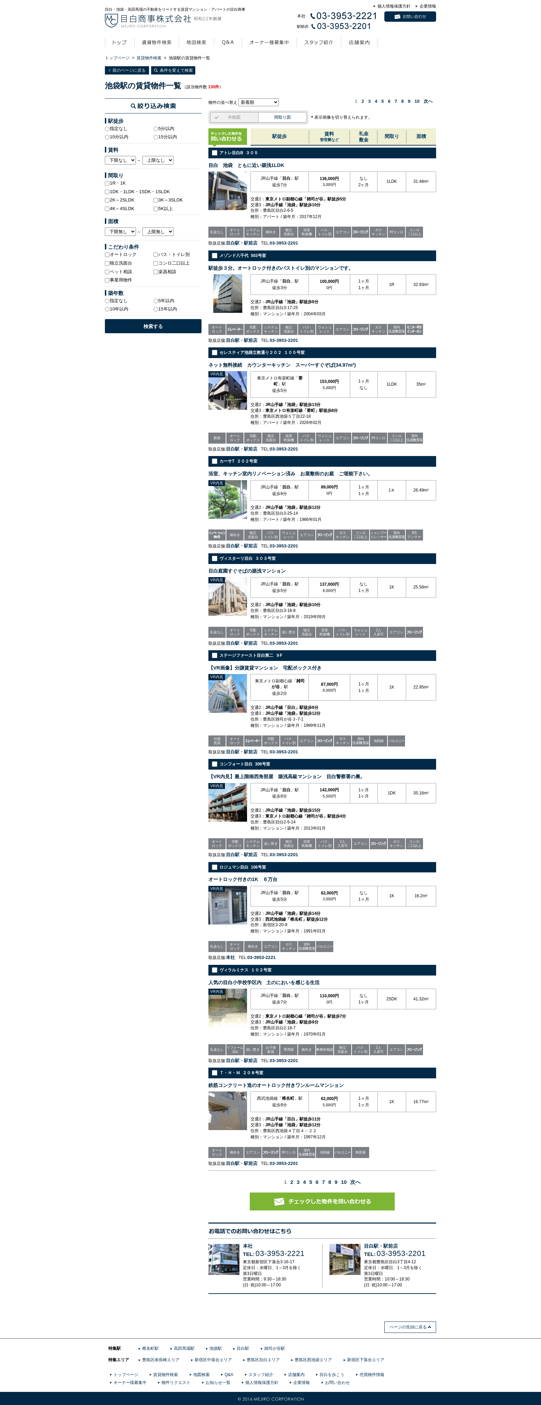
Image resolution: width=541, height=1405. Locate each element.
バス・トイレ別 (172, 254)
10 (417, 101)
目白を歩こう (331, 1374)
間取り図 (282, 117)
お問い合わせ (337, 1382)
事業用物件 (118, 280)
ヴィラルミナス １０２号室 (245, 970)
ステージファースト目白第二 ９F (250, 655)
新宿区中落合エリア (213, 1359)
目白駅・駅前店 (381, 1246)
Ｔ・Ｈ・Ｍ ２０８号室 (241, 1072)
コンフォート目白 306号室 (244, 764)
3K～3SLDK (168, 199)
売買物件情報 (372, 1374)
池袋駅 (215, 1348)
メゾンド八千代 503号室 (242, 255)
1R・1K (115, 183)
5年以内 (164, 300)
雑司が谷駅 (274, 1348)
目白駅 (243, 1348)
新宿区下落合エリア (365, 1359)
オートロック (121, 254)
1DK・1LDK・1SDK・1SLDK (137, 191)
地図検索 (201, 1374)
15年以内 (165, 308)
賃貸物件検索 (149, 58)
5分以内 (164, 128)
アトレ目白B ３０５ (238, 152)
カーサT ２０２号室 (238, 461)
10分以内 (116, 136)
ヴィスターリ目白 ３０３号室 (247, 558)
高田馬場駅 (184, 1348)
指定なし (116, 128)
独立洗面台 (118, 263)
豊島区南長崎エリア (160, 1359)
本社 (248, 1246)
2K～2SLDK (119, 199)
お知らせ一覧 (218, 1382)
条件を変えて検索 (176, 70)
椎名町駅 (150, 1348)
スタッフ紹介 (260, 1374)
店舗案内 (296, 1374)
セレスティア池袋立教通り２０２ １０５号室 (262, 352)
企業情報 (428, 6)
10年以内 (116, 308)
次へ (428, 101)
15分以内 (165, 136)
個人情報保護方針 (394, 6)
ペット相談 (118, 271)
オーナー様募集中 (130, 1382)
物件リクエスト (175, 1382)
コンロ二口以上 (172, 263)
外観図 (234, 117)
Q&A (229, 1374)
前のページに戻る (129, 70)
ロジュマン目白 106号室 (242, 867)
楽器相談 (165, 271)
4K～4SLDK (119, 208)
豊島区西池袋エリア (313, 1359)
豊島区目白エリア (263, 1359)
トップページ (117, 58)
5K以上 (163, 208)
